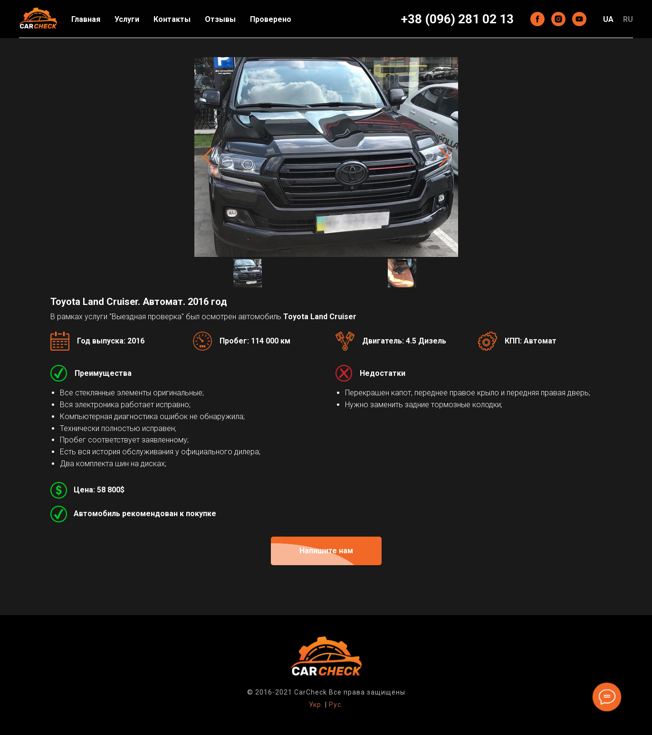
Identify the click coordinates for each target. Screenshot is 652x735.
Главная (85, 19)
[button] (326, 551)
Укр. (316, 704)
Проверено (270, 19)
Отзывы (220, 19)
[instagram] (558, 19)
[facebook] (537, 19)
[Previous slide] (207, 157)
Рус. (336, 704)
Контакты (172, 19)
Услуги (127, 19)
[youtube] (579, 19)
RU (628, 19)
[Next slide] (444, 157)
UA (608, 19)
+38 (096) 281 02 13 (457, 19)
